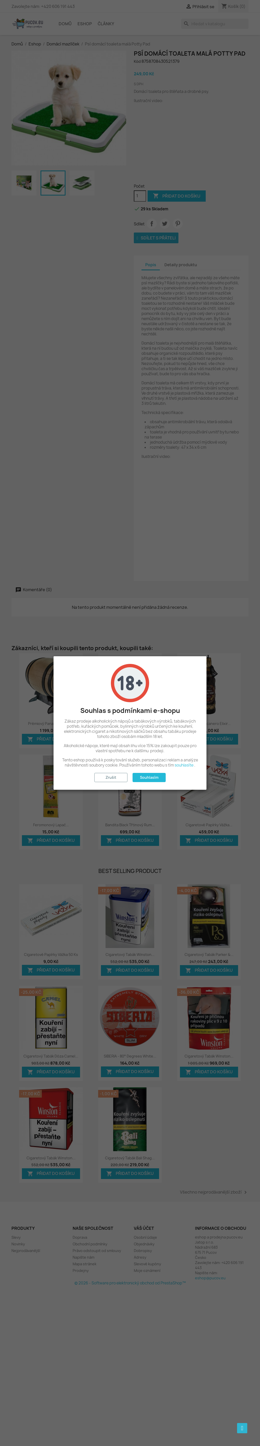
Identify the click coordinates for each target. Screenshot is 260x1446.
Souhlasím (149, 777)
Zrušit (111, 777)
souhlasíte (184, 765)
